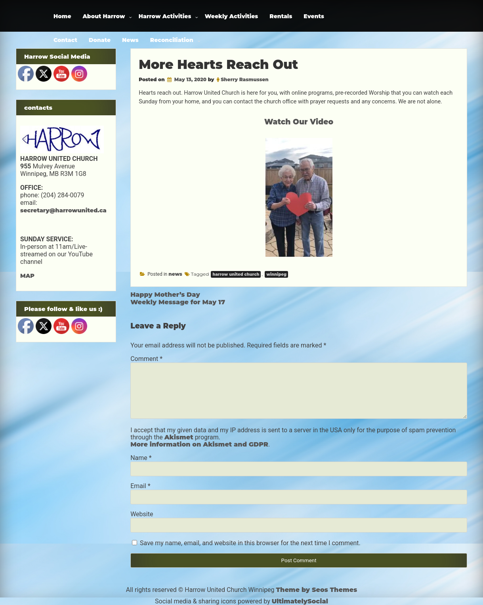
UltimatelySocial (300, 601)
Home (62, 16)
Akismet (178, 437)
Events (314, 16)
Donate (100, 40)
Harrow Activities (165, 16)
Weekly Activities (231, 16)
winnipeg (276, 274)
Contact (65, 40)
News (130, 40)
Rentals (280, 16)
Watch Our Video (298, 121)
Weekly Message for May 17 (177, 302)
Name (141, 458)
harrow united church (235, 274)
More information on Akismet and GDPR (199, 444)
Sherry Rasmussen (245, 79)
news (175, 274)
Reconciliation (171, 40)
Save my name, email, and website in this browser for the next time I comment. (250, 543)
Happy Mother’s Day (165, 294)
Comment (146, 359)
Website (141, 514)
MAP (27, 275)
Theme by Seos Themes (316, 590)
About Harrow (104, 16)
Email (140, 486)
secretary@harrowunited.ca (63, 210)
